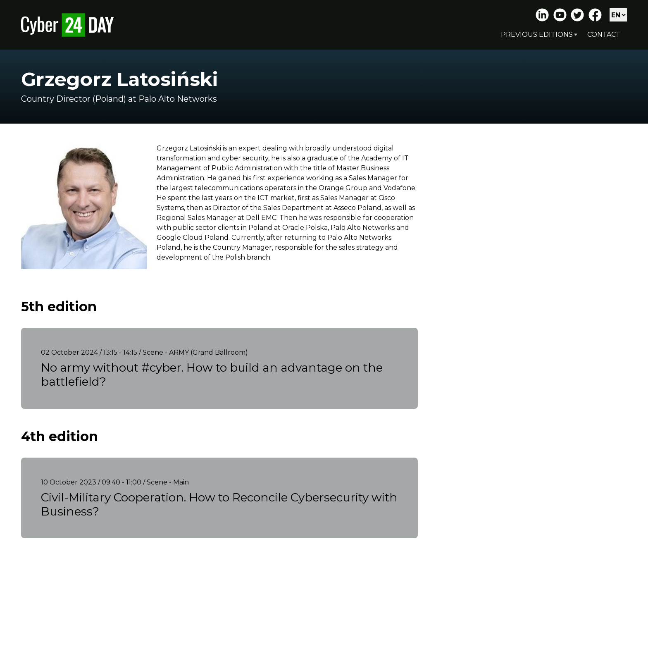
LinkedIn (542, 14)
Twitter (577, 14)
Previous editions (537, 34)
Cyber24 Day (67, 24)
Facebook (595, 14)
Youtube (560, 14)
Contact (603, 34)
